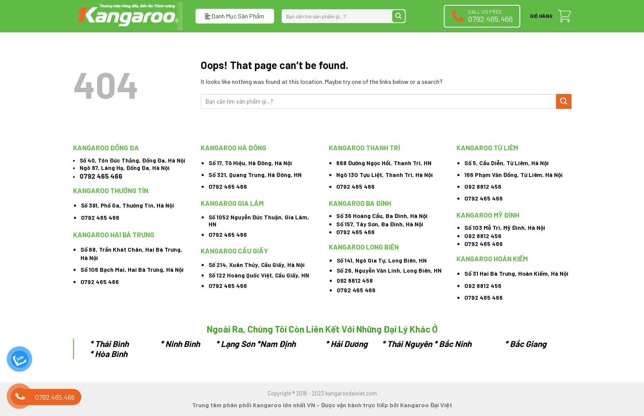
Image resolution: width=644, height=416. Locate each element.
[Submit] (398, 16)
